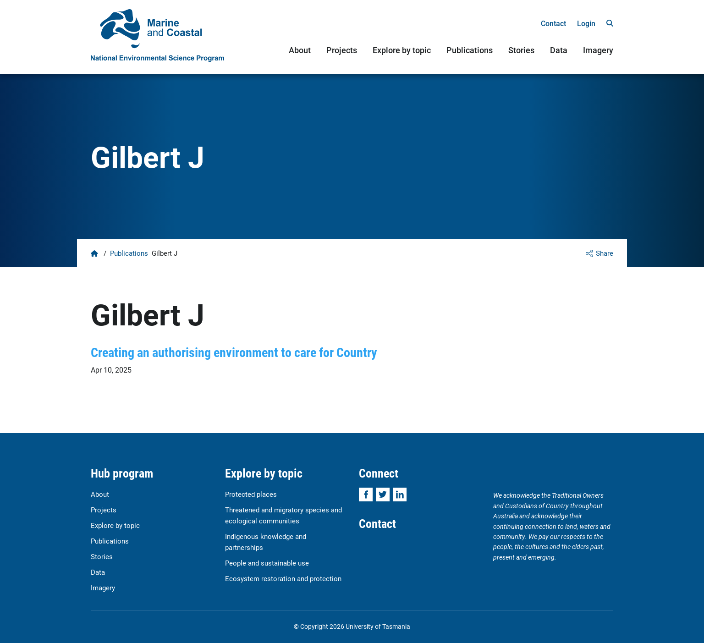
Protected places (251, 494)
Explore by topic (402, 49)
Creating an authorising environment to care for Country (234, 352)
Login (586, 23)
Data (558, 49)
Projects (341, 49)
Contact (553, 23)
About (300, 49)
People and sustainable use (267, 562)
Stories (521, 49)
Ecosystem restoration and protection (283, 578)
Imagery (598, 49)
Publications (469, 49)
